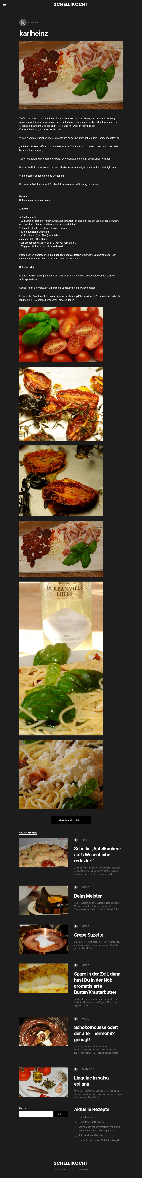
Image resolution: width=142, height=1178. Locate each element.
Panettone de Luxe (89, 1117)
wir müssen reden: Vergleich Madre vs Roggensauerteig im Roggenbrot (99, 1128)
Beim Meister (88, 896)
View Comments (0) (69, 820)
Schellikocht (71, 4)
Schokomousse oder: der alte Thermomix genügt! (96, 1033)
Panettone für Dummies (92, 1122)
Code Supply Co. (81, 1169)
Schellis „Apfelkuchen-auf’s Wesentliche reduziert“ (97, 855)
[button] (138, 4)
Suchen (22, 1108)
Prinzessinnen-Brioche (91, 1135)
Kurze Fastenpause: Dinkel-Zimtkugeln (99, 1140)
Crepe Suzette (88, 935)
